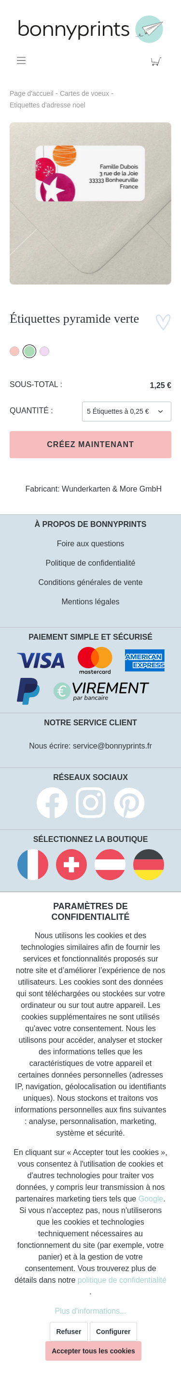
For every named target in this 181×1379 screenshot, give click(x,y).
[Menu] (23, 60)
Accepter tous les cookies (93, 1351)
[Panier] (158, 60)
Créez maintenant (90, 444)
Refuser (68, 1331)
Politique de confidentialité (91, 563)
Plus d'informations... (90, 1311)
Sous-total (35, 384)
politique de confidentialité (122, 1280)
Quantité (30, 410)
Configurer (113, 1331)
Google (151, 1199)
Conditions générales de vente (90, 582)
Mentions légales (90, 602)
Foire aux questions (91, 544)
